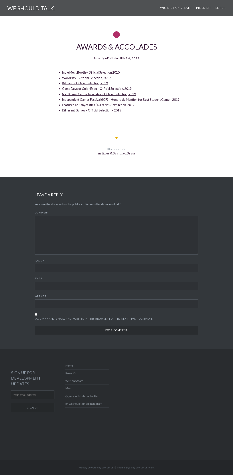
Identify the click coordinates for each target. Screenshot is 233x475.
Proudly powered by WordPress (96, 467)
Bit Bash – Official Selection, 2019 (85, 83)
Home (69, 365)
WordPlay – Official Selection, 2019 (86, 78)
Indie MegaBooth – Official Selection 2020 (91, 72)
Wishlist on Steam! (176, 7)
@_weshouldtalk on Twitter (82, 396)
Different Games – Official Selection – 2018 (91, 110)
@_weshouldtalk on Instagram (83, 403)
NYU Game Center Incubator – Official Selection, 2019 (99, 94)
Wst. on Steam (74, 380)
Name (39, 260)
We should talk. (31, 8)
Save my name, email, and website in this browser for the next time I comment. (94, 318)
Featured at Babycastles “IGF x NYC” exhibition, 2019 (98, 105)
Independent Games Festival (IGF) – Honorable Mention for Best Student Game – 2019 (120, 99)
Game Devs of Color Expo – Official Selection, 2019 (97, 89)
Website (40, 296)
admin (110, 58)
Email (40, 278)
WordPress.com (145, 467)
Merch (221, 7)
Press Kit (203, 7)
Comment (43, 212)
